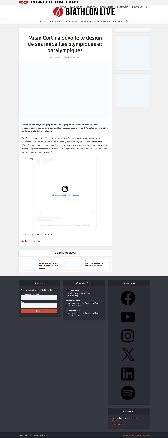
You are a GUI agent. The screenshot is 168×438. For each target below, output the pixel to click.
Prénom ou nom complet (30, 294)
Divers (41, 261)
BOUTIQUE (117, 21)
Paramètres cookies (118, 424)
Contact (125, 435)
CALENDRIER (56, 21)
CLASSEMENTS (86, 21)
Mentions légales (135, 435)
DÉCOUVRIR (102, 21)
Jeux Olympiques (65, 33)
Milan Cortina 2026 (31, 241)
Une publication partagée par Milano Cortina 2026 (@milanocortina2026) (65, 225)
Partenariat (146, 435)
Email (23, 302)
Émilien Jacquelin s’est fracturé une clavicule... (94, 264)
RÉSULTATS (71, 21)
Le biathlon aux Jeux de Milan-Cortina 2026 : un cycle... (49, 265)
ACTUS (43, 21)
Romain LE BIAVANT (72, 57)
